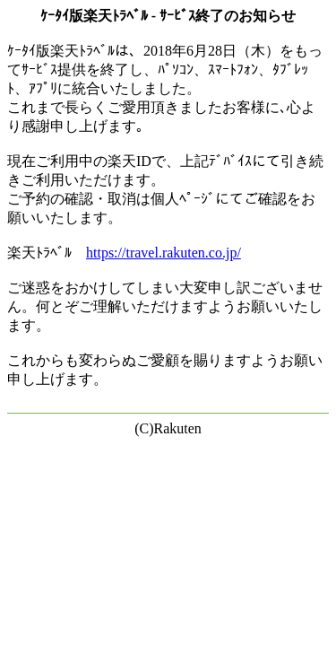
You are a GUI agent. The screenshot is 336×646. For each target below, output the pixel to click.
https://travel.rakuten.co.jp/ (163, 252)
